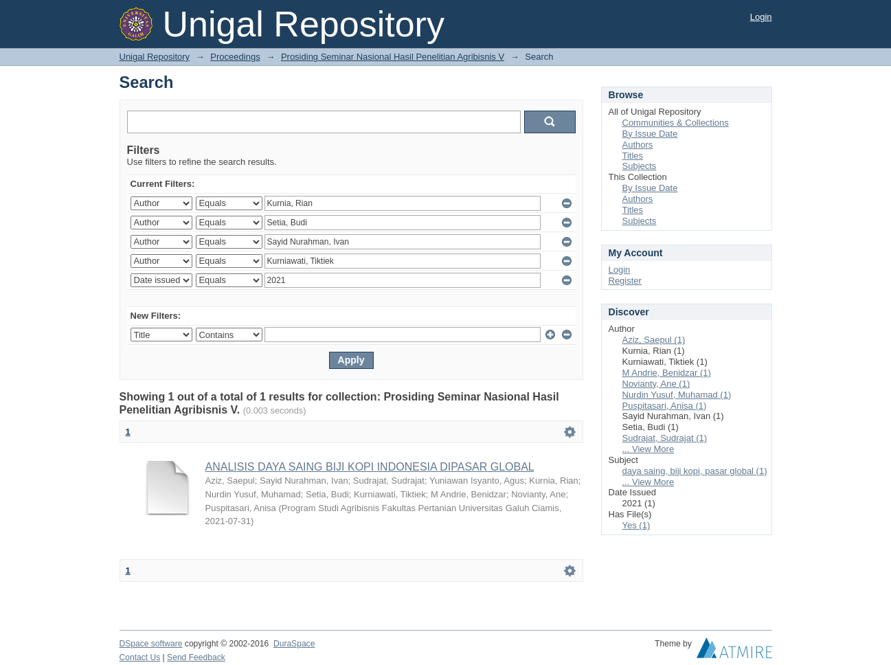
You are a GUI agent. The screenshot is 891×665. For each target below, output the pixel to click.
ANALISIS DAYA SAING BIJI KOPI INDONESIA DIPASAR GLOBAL (369, 467)
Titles (633, 155)
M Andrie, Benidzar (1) (666, 373)
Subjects (639, 166)
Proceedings (235, 57)
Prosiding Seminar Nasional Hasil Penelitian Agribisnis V (392, 57)
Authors (637, 144)
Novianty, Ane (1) (656, 384)
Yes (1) (636, 525)
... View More (648, 449)
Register (625, 280)
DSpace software (151, 644)
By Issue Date (650, 133)
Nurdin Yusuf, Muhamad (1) (677, 395)
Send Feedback (196, 657)
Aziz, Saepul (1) (654, 340)
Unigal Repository (155, 57)
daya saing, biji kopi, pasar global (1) (694, 471)
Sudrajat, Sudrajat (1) (665, 438)
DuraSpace (294, 644)
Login (761, 17)
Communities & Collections (675, 122)
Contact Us (140, 657)
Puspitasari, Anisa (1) (664, 406)
